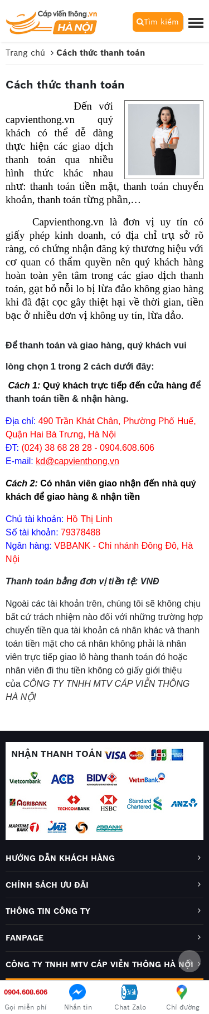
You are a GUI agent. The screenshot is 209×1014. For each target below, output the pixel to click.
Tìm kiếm (158, 22)
